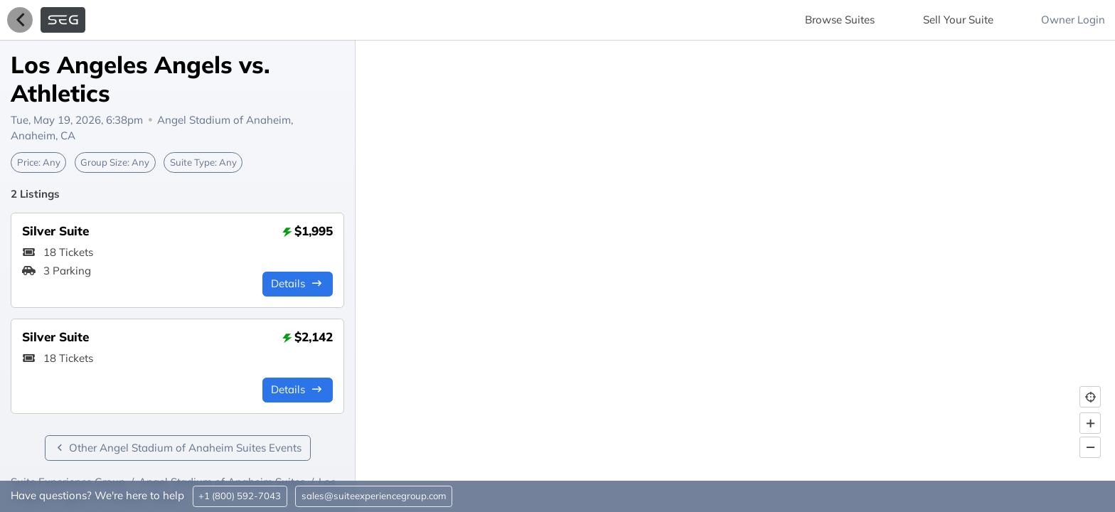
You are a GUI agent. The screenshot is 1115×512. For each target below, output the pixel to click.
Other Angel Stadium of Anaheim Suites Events (177, 447)
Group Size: (114, 162)
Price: (38, 162)
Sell (958, 19)
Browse (840, 19)
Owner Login (1073, 19)
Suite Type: (203, 162)
